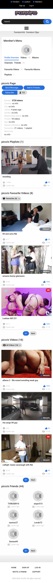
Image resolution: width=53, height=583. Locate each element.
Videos (25, 57)
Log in (31, 6)
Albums (35, 57)
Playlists (9, 75)
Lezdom (27, 2)
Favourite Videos (13, 69)
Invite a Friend (20, 572)
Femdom (16, 2)
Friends (19, 63)
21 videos (18, 128)
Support (36, 572)
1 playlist (28, 128)
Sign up (22, 6)
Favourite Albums (32, 69)
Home (13, 567)
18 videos (15, 119)
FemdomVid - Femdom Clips (26, 32)
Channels (8, 63)
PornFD (23, 578)
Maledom (38, 2)
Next (33, 333)
